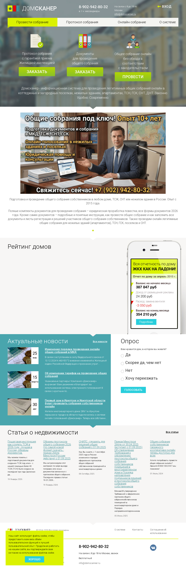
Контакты (137, 529)
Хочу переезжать (139, 378)
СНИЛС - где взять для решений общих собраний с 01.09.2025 (92, 444)
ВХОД (166, 6)
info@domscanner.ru (125, 14)
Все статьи (172, 432)
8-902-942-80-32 (93, 7)
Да (126, 355)
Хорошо (35, 559)
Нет (127, 370)
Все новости (100, 341)
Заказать (37, 71)
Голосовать (133, 390)
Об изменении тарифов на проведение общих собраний (76, 375)
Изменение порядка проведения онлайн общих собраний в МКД (72, 351)
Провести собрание (32, 22)
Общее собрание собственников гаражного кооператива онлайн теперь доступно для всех (162, 448)
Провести (132, 77)
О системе (167, 22)
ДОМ (39, 8)
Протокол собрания (82, 22)
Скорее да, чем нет (141, 363)
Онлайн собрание (132, 22)
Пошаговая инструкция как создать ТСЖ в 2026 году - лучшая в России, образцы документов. (22, 447)
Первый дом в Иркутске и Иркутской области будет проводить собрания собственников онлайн (75, 403)
